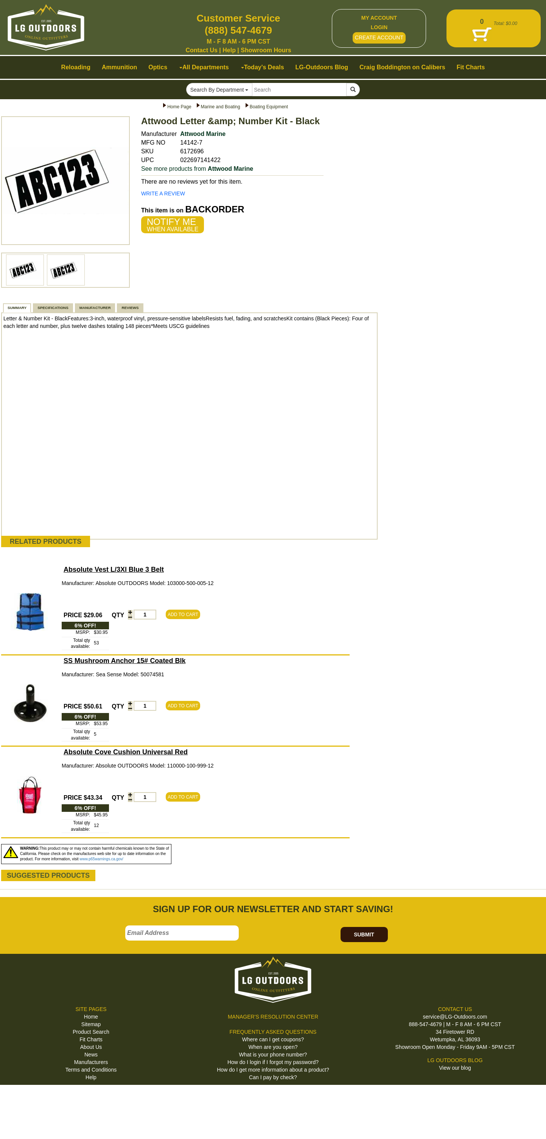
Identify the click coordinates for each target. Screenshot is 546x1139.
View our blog (455, 1068)
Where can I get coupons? (273, 1039)
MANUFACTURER (95, 308)
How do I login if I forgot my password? (273, 1062)
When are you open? (273, 1047)
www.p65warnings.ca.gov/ (101, 859)
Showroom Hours (266, 50)
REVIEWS (129, 308)
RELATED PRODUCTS (46, 541)
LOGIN (379, 27)
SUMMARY (17, 308)
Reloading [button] (75, 67)
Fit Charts (91, 1039)
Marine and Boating (220, 106)
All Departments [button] (204, 67)
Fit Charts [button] (471, 67)
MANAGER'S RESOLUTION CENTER (273, 1017)
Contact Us (201, 50)
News (91, 1055)
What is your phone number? (273, 1055)
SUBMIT (364, 934)
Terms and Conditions (91, 1070)
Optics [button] (157, 67)
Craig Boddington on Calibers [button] (402, 67)
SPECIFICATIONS (52, 308)
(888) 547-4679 (238, 30)
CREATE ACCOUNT (379, 37)
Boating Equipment (269, 106)
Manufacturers (91, 1062)
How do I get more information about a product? (273, 1070)
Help (229, 50)
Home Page (179, 106)
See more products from (197, 168)
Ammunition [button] (119, 67)
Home (91, 1017)
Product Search (91, 1032)
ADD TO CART (183, 614)
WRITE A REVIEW (163, 193)
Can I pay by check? (273, 1077)
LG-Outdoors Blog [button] (322, 67)
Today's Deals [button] (262, 67)
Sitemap (91, 1024)
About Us (91, 1047)
